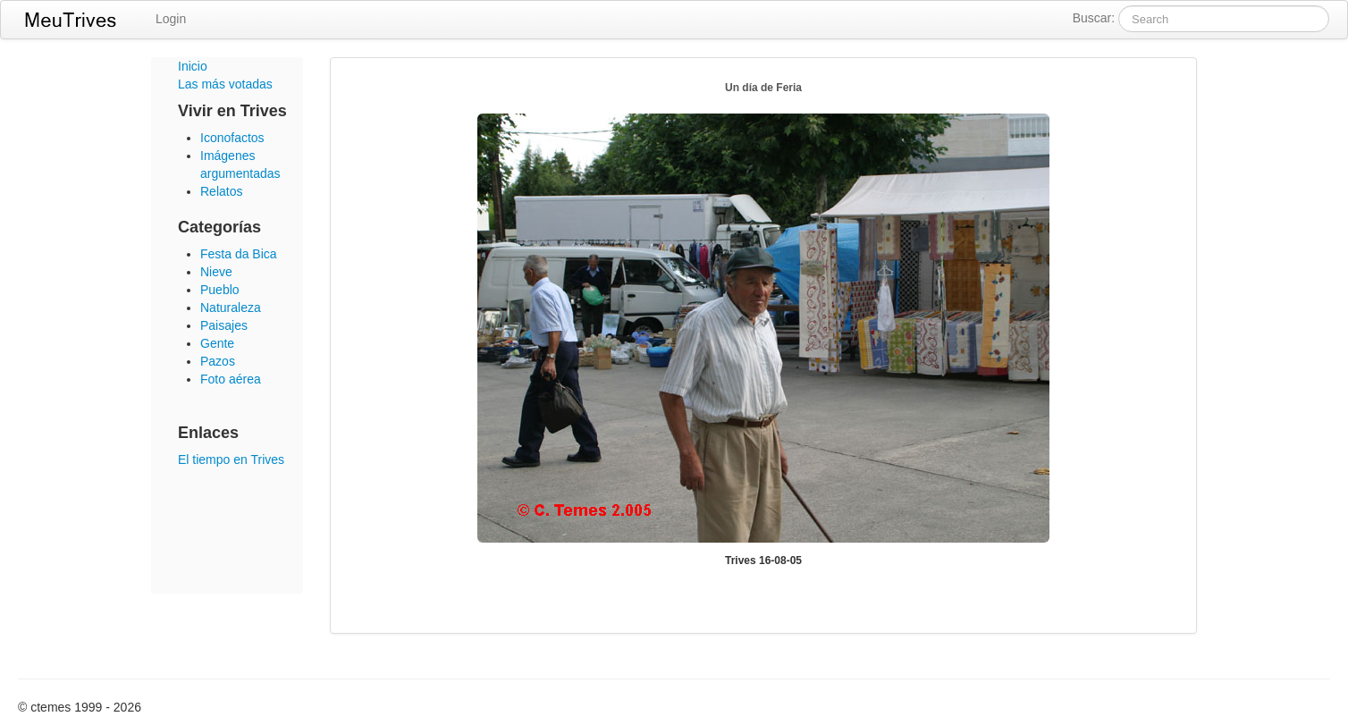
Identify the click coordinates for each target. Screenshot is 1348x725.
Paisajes (224, 325)
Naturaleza (230, 307)
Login (171, 19)
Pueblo (220, 289)
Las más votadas (225, 84)
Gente (217, 343)
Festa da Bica (238, 254)
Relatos (221, 191)
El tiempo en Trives (231, 459)
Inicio (192, 66)
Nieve (216, 272)
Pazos (217, 361)
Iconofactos (232, 138)
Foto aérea (230, 379)
